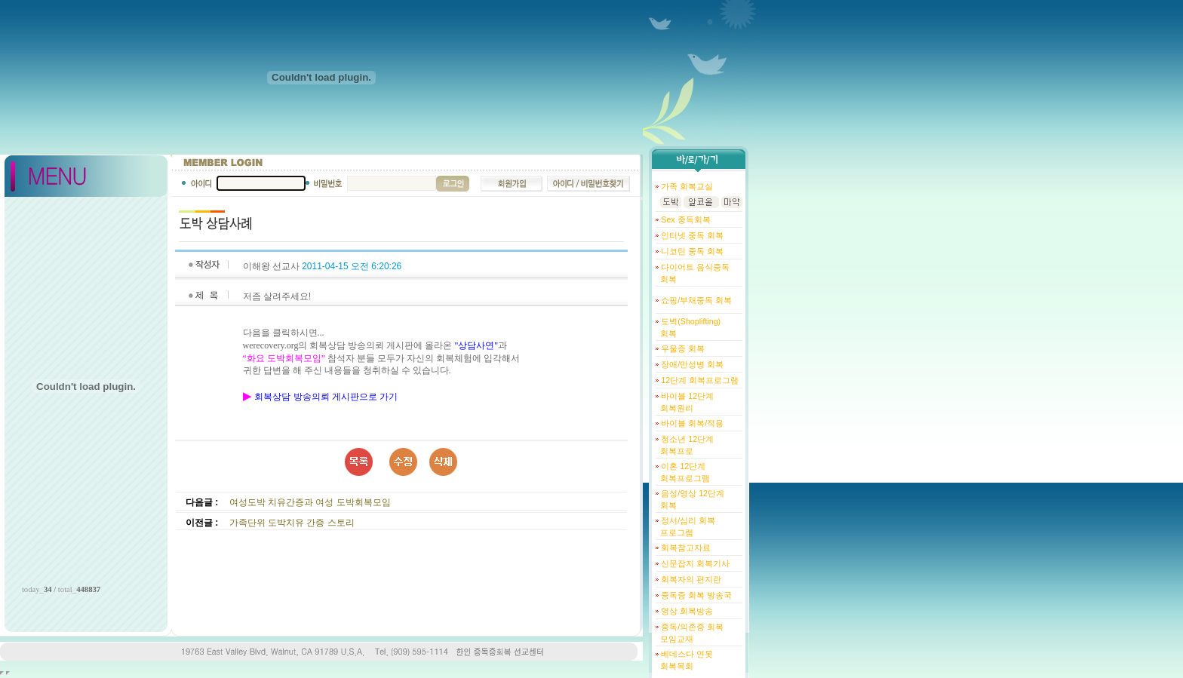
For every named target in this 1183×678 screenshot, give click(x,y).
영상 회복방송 (686, 610)
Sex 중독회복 (684, 219)
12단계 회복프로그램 (699, 380)
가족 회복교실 (686, 186)
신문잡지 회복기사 (694, 563)
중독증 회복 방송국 (695, 595)
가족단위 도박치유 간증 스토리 (292, 522)
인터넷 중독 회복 (691, 235)
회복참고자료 (685, 547)
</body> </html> (8, 673)
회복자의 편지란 (690, 579)
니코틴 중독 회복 (691, 251)
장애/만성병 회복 (691, 364)
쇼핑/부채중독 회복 (695, 300)
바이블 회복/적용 (691, 423)
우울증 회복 (682, 348)
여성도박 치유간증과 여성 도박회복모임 (310, 502)
